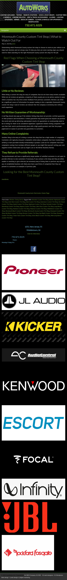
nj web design (13, 577)
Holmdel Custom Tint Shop (54, 204)
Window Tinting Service (16, 199)
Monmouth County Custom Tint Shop (39, 211)
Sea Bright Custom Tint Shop (47, 213)
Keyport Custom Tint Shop (27, 206)
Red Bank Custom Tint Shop (13, 213)
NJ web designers (48, 575)
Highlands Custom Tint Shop (37, 204)
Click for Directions (33, 234)
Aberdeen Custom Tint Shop (40, 199)
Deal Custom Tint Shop (33, 202)
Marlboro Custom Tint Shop (21, 209)
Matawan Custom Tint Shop (38, 209)
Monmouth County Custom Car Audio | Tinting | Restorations (33, 8)
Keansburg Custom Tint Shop (10, 206)
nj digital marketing (24, 577)
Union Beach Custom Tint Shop (41, 215)
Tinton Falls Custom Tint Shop (22, 215)
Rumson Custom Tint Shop (31, 213)
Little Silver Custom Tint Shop (45, 206)
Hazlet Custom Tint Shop (20, 204)
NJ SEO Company (30, 575)
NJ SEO (39, 575)
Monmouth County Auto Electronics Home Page (33, 193)
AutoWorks (5, 179)
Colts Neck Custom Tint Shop (16, 202)
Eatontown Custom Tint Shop (49, 202)
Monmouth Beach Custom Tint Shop (16, 211)
